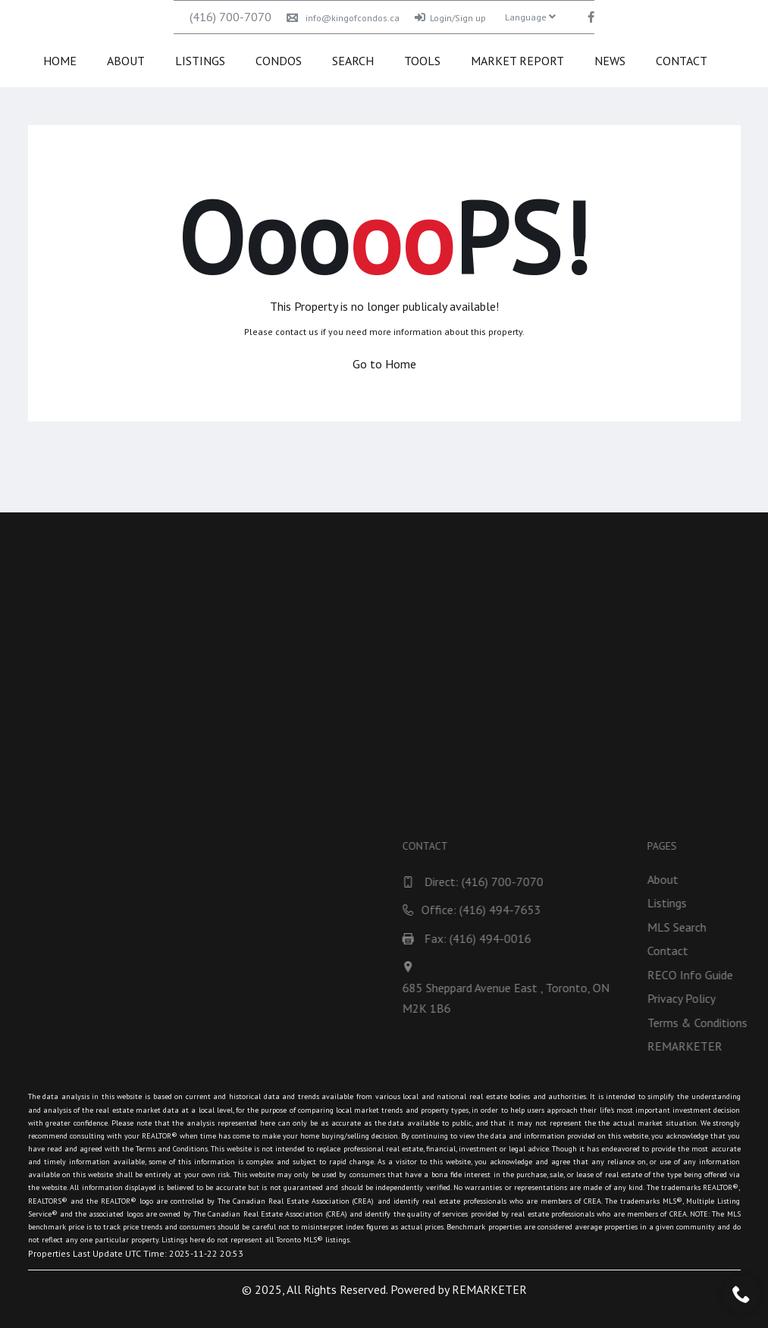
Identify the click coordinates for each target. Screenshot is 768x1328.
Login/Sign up (450, 17)
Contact (681, 60)
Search (353, 60)
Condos (278, 60)
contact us (296, 331)
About (126, 60)
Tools (422, 60)
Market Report (517, 60)
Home (60, 60)
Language (530, 17)
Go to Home (384, 363)
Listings (200, 60)
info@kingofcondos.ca (343, 17)
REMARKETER (489, 1289)
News (609, 60)
